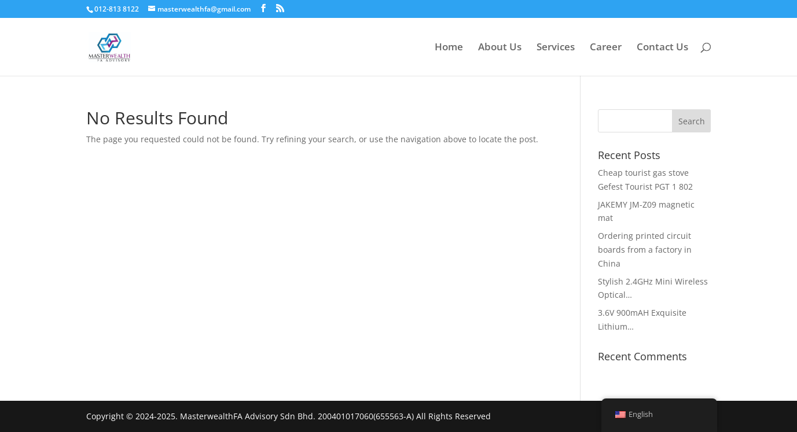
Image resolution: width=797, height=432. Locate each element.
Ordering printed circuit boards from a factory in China (645, 249)
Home (449, 48)
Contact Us (662, 48)
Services (556, 48)
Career (606, 48)
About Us (499, 48)
